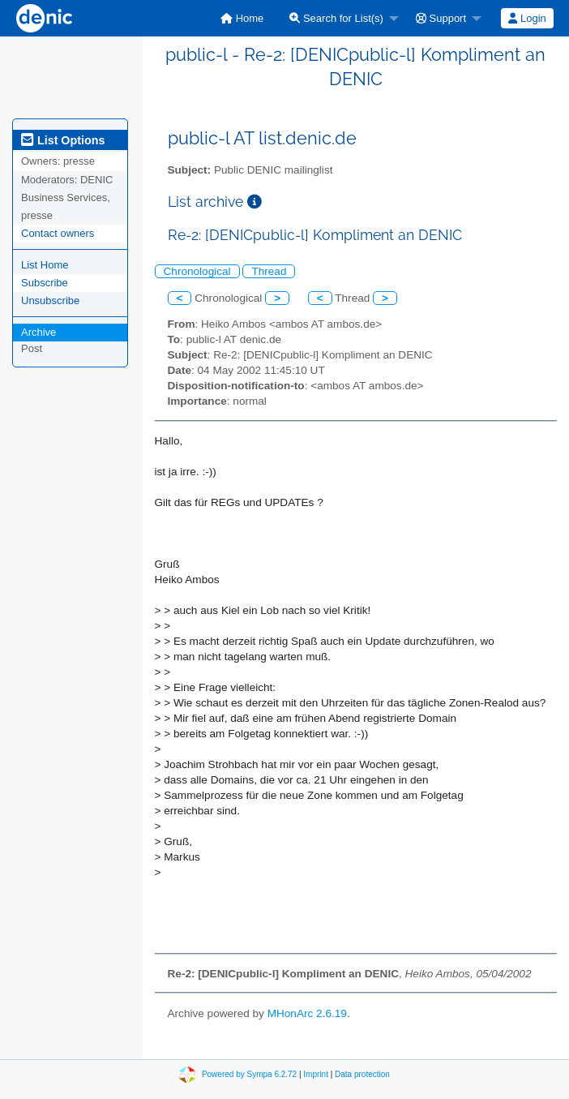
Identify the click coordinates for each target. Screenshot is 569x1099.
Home (241, 18)
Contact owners (57, 233)
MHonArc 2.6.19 (307, 1013)
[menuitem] (241, 18)
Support (441, 18)
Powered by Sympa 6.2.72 (249, 1074)
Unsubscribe (50, 300)
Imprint (315, 1074)
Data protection (362, 1074)
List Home (45, 265)
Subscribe (44, 283)
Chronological (197, 271)
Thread (268, 271)
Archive (38, 332)
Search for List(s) (336, 18)
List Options (63, 140)
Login (526, 18)
